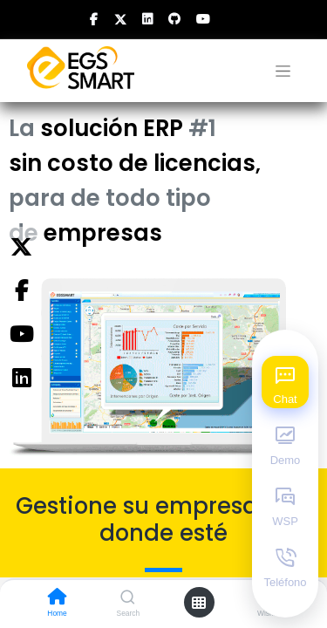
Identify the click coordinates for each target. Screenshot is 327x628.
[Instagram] (21, 378)
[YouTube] (21, 335)
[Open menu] (199, 602)
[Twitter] (21, 248)
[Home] (57, 598)
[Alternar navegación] (283, 71)
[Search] (127, 598)
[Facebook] (21, 291)
